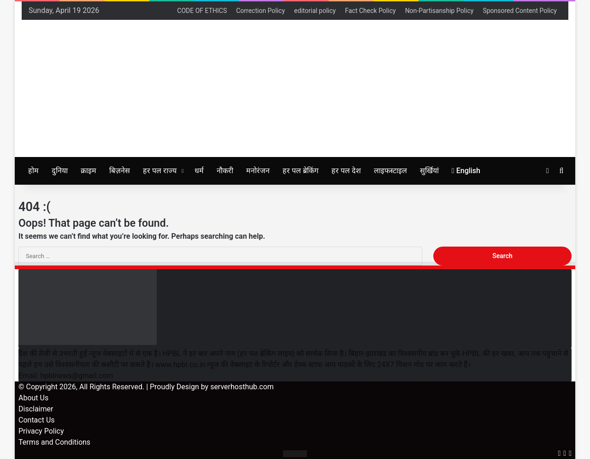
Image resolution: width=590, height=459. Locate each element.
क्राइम (88, 170)
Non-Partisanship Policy (439, 10)
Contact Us (36, 420)
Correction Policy (260, 10)
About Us (33, 397)
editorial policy (315, 10)
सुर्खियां (429, 170)
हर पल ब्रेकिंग (301, 170)
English (466, 170)
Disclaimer (35, 409)
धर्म (199, 170)
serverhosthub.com (242, 386)
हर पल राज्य (160, 170)
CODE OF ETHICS (202, 10)
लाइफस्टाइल (390, 170)
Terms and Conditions (54, 442)
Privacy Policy (41, 431)
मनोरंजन (258, 170)
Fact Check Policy (370, 10)
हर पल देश (346, 170)
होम (33, 170)
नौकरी (225, 170)
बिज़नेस (119, 170)
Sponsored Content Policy (520, 10)
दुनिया (60, 170)
